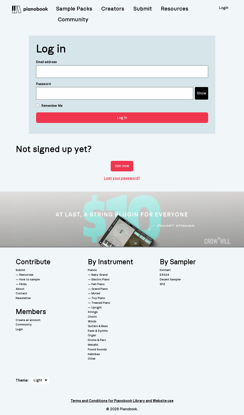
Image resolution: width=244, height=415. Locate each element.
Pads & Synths (98, 331)
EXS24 (164, 274)
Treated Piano (100, 302)
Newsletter (23, 298)
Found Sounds (97, 349)
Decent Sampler (170, 279)
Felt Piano (98, 284)
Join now (122, 166)
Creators (112, 9)
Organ (92, 335)
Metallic (93, 344)
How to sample (29, 279)
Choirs (92, 316)
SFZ (162, 284)
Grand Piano (99, 289)
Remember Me (49, 105)
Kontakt (165, 270)
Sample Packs (74, 9)
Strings (93, 312)
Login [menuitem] (223, 8)
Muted (95, 293)
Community (73, 19)
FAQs (23, 284)
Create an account (28, 320)
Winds (92, 321)
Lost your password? (122, 178)
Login (19, 329)
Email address (46, 62)
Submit (142, 9)
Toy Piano (98, 298)
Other (92, 358)
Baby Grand (99, 274)
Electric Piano (100, 279)
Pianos (92, 270)
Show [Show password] (201, 93)
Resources (174, 9)
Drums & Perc (97, 340)
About (20, 289)
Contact (21, 293)
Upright (96, 307)
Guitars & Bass (98, 326)
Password (43, 84)
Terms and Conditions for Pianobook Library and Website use (122, 401)
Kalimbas (94, 354)
